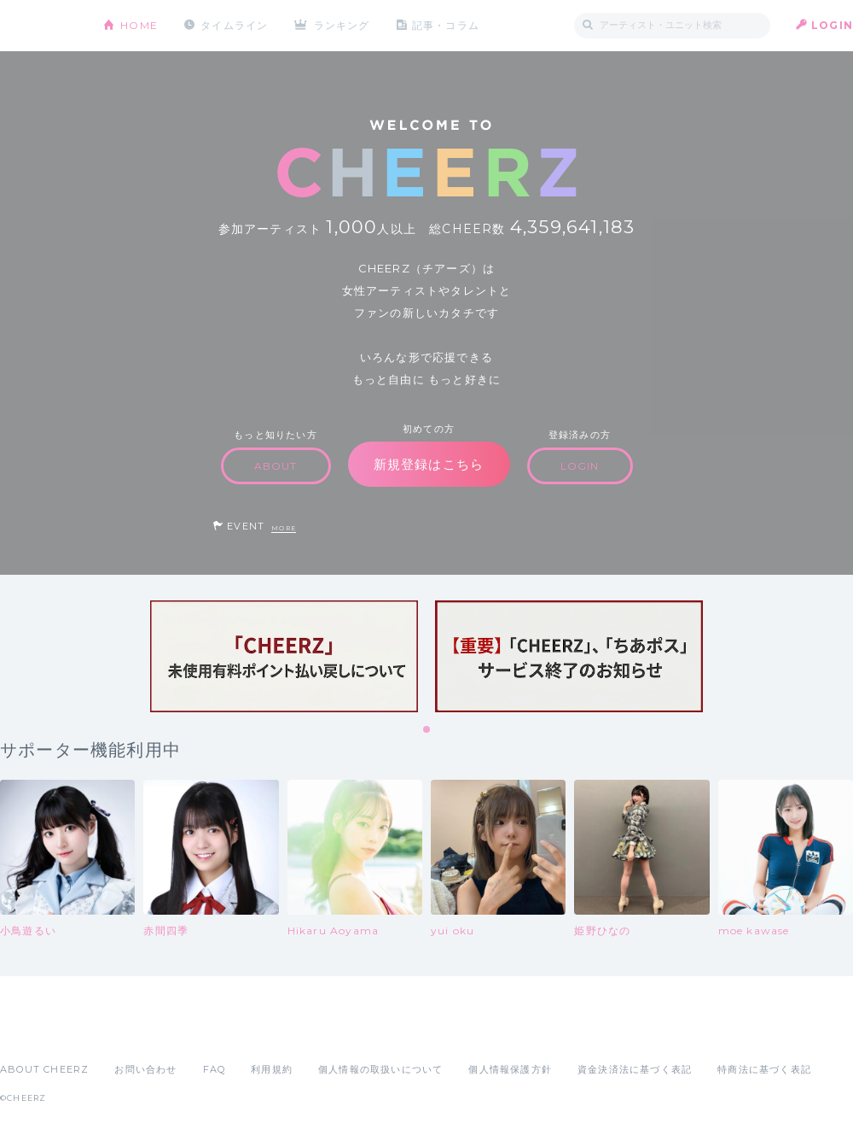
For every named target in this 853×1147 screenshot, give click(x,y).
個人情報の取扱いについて (380, 1069)
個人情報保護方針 (510, 1069)
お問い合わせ (145, 1069)
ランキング (342, 25)
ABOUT (276, 465)
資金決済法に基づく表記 (634, 1069)
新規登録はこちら (429, 464)
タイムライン (234, 25)
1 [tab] (427, 730)
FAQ (214, 1069)
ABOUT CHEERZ (44, 1069)
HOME (139, 25)
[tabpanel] (284, 656)
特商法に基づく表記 (764, 1069)
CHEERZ (39, 26)
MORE (283, 528)
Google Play (129, 1032)
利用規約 (272, 1069)
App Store (39, 1032)
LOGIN (832, 25)
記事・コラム (445, 25)
